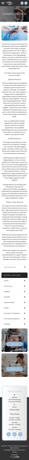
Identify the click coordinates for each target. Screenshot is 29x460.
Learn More (14, 344)
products (6, 308)
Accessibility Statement (10, 450)
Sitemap (14, 452)
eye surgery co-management (12, 313)
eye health (7, 297)
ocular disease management (11, 318)
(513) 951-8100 (14, 410)
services (6, 280)
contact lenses (8, 286)
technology (7, 324)
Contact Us (14, 369)
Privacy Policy (21, 450)
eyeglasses (7, 291)
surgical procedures (9, 302)
